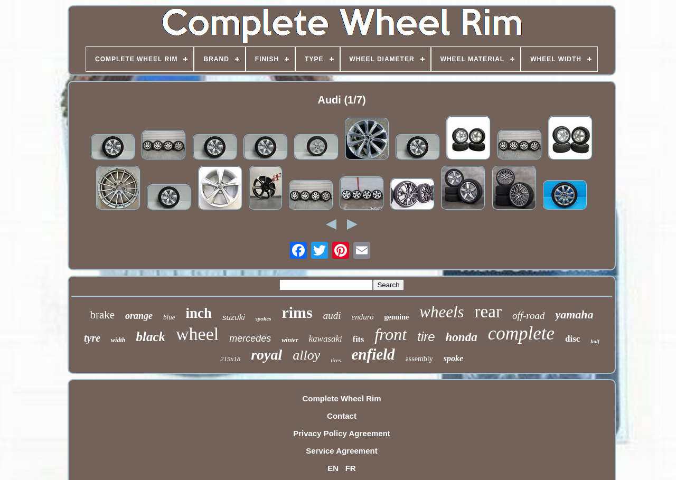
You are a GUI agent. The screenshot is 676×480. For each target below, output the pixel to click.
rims (296, 312)
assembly (419, 359)
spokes (263, 318)
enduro (363, 317)
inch (198, 313)
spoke (453, 358)
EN (333, 468)
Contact (341, 415)
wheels (441, 312)
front (390, 334)
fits (358, 339)
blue (169, 317)
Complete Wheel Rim (341, 398)
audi (332, 315)
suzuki (233, 317)
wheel (197, 334)
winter (289, 340)
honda (461, 337)
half (594, 341)
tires (336, 360)
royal (266, 354)
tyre (92, 338)
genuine (396, 317)
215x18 (230, 359)
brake (102, 314)
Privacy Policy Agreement (341, 433)
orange (139, 315)
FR (350, 468)
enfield (373, 354)
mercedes (250, 338)
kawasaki (325, 339)
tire (426, 337)
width (118, 340)
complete (521, 333)
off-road (528, 315)
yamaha (574, 314)
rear (488, 311)
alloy (306, 355)
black (150, 337)
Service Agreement (341, 450)
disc (572, 339)
